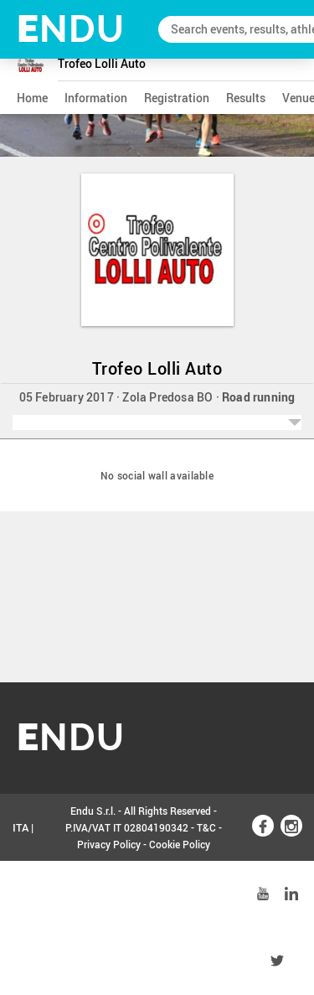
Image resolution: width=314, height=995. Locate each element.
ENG (23, 894)
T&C (206, 827)
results (245, 98)
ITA (20, 827)
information (95, 98)
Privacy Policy (109, 844)
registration (176, 98)
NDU (71, 29)
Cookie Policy (179, 844)
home (32, 98)
